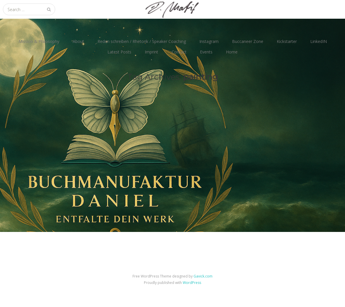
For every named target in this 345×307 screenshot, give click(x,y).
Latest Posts (119, 52)
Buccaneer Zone (247, 41)
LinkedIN (318, 41)
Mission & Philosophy (38, 41)
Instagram (209, 41)
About (78, 41)
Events (206, 52)
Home (232, 52)
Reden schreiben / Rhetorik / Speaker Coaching (141, 41)
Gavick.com (203, 276)
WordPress (192, 282)
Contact (179, 52)
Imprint (151, 52)
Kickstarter (287, 41)
